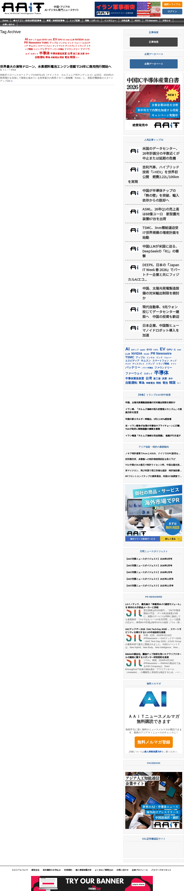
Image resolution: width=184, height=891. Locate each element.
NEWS (137, 20)
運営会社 (35, 869)
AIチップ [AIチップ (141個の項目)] (32, 40)
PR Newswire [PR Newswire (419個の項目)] (32, 42)
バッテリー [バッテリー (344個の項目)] (46, 49)
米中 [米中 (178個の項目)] (87, 54)
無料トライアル (172, 4)
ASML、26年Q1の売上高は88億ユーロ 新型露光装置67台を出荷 (160, 214)
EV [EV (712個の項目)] (55, 39)
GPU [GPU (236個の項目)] (60, 39)
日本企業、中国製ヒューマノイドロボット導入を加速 (160, 330)
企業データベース (153, 63)
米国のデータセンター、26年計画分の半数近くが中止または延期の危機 (160, 153)
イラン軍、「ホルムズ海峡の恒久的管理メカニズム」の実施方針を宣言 (153, 410)
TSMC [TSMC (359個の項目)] (45, 42)
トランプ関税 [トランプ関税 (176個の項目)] (162, 363)
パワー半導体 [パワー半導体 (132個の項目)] (58, 49)
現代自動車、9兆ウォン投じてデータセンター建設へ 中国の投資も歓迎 (160, 311)
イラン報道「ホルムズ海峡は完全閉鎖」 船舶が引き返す (153, 435)
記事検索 (153, 42)
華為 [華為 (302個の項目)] (47, 57)
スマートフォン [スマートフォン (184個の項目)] (45, 46)
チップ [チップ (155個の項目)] (55, 46)
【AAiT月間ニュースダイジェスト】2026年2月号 (148, 565)
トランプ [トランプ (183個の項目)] (82, 46)
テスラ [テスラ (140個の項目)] (61, 46)
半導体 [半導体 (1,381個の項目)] (44, 53)
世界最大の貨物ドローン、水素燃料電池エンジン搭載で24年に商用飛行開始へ (55, 66)
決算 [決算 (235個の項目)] (82, 53)
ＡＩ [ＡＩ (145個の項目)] (78, 57)
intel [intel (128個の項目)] (67, 40)
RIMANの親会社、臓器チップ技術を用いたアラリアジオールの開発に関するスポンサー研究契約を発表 (153, 655)
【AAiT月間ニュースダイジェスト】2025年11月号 (149, 585)
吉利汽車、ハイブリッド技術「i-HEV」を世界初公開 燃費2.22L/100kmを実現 (153, 174)
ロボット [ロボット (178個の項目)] (34, 54)
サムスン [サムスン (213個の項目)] (33, 46)
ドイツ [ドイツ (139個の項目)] (36, 49)
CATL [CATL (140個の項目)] (50, 40)
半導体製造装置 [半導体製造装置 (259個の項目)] (58, 53)
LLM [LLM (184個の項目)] (72, 40)
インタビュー (110, 20)
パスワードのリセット (161, 869)
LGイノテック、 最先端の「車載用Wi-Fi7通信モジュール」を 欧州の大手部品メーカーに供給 (153, 606)
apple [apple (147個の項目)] (39, 40)
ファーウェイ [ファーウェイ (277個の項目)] (133, 373)
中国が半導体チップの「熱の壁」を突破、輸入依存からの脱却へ (160, 195)
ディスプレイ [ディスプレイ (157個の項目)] (71, 46)
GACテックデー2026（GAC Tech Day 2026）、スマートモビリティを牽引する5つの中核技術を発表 (153, 630)
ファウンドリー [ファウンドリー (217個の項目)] (72, 49)
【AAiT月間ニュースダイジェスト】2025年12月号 (149, 578)
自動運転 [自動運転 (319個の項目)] (40, 57)
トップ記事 (75, 20)
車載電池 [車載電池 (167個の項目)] (55, 57)
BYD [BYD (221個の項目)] (44, 39)
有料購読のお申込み (52, 869)
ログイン (172, 11)
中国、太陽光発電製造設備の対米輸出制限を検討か (160, 293)
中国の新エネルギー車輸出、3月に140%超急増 (148, 419)
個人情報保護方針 (152, 751)
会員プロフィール (140, 869)
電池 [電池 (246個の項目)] (67, 57)
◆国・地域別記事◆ (56, 20)
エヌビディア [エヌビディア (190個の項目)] (132, 360)
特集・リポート (92, 20)
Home (5, 20)
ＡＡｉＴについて (20, 869)
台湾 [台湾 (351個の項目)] (69, 53)
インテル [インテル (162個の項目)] (63, 43)
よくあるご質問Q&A (104, 869)
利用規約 (68, 869)
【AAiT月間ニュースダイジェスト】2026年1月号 (148, 572)
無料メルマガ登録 (153, 742)
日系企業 (125, 20)
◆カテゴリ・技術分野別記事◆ (27, 20)
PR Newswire (151, 20)
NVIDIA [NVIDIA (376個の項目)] (79, 39)
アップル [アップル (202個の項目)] (54, 43)
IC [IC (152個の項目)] (64, 40)
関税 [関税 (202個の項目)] (62, 57)
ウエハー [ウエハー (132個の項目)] (78, 43)
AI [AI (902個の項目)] (26, 39)
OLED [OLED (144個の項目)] (87, 40)
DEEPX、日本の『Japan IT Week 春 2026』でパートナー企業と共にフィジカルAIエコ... (154, 272)
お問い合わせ (9, 24)
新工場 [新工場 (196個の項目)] (76, 54)
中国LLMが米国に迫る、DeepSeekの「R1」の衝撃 (160, 251)
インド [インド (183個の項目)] (71, 43)
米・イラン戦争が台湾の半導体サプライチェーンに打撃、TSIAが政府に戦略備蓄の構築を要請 (153, 427)
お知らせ (166, 20)
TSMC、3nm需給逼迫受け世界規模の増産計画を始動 (160, 232)
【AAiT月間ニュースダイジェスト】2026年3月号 (148, 558)
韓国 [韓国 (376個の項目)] (72, 57)
